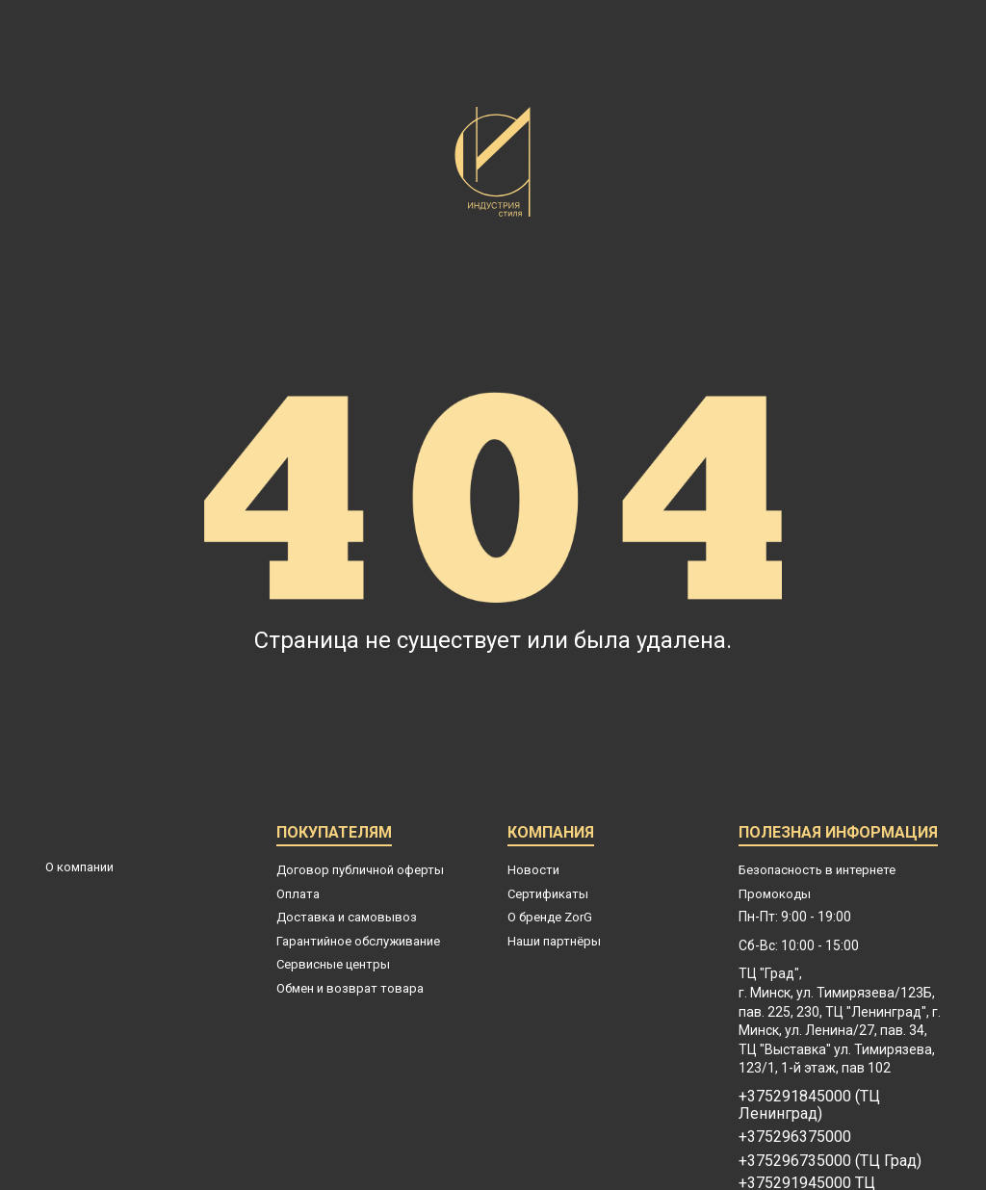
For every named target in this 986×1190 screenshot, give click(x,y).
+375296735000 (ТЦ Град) (830, 1161)
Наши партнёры (554, 941)
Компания (550, 835)
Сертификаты (547, 894)
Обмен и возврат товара (350, 988)
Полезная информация (838, 835)
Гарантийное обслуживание (358, 941)
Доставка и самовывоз (346, 917)
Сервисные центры (333, 964)
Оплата (298, 894)
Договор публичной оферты (360, 870)
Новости (533, 870)
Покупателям (334, 835)
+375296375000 (795, 1137)
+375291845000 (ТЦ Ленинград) (809, 1105)
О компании (79, 867)
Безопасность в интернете (817, 870)
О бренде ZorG (549, 917)
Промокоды (775, 894)
